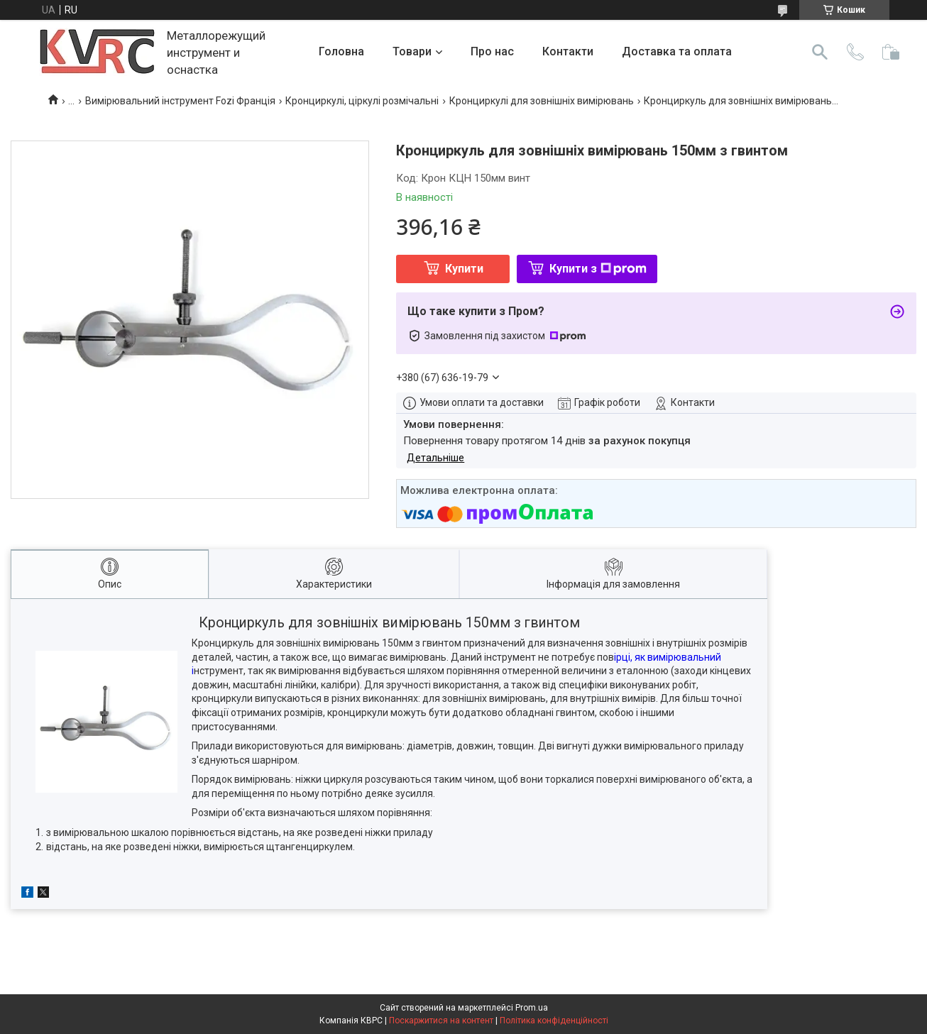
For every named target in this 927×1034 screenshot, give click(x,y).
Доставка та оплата (677, 51)
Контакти (567, 51)
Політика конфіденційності (554, 1020)
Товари (412, 51)
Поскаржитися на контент (441, 1020)
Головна (341, 51)
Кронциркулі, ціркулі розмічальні (362, 100)
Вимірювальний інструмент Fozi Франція (180, 100)
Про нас (492, 51)
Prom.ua (531, 1008)
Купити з (598, 268)
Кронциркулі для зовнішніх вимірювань (541, 100)
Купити (464, 268)
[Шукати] (820, 52)
